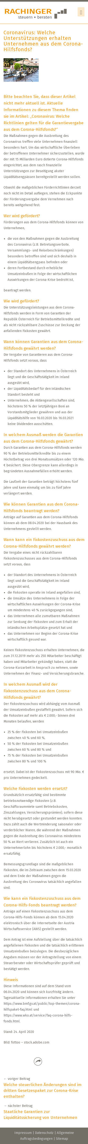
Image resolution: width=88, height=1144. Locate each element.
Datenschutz (44, 1133)
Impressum (23, 1133)
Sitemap (62, 1139)
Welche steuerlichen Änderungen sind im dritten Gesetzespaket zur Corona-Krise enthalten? (42, 1090)
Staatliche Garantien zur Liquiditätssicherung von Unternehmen (40, 1114)
